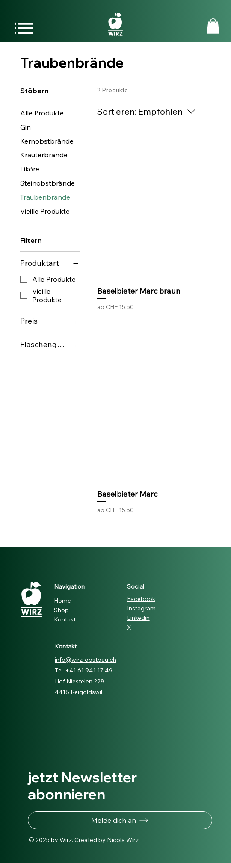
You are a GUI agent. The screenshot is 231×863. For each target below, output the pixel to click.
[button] (213, 26)
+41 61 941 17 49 (89, 670)
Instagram (141, 608)
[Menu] (24, 28)
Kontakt (65, 619)
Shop (61, 610)
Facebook (141, 599)
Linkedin (138, 617)
